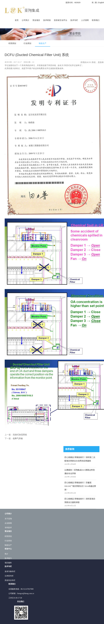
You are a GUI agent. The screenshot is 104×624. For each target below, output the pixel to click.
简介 (6, 554)
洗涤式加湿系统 (20, 435)
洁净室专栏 (9, 576)
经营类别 (12, 43)
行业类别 (27, 43)
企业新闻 (8, 523)
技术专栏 (74, 20)
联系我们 (95, 20)
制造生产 (42, 43)
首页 (17, 20)
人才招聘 (85, 20)
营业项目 (36, 20)
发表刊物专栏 (10, 571)
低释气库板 (18, 438)
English (101, 3)
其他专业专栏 (10, 580)
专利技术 (8, 528)
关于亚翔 (8, 519)
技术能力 (8, 558)
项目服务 (8, 563)
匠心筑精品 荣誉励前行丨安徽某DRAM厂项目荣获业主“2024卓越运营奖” (80, 486)
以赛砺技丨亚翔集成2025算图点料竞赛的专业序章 (79, 472)
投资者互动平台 (60, 20)
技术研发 (47, 20)
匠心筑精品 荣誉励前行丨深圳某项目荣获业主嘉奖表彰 (79, 500)
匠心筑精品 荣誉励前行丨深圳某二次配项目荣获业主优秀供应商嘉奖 (79, 459)
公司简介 (25, 20)
